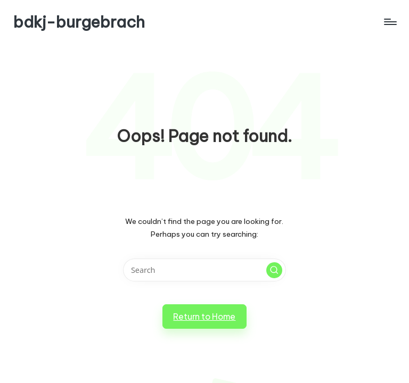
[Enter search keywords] (204, 270)
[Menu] (389, 22)
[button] (274, 270)
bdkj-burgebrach (79, 22)
